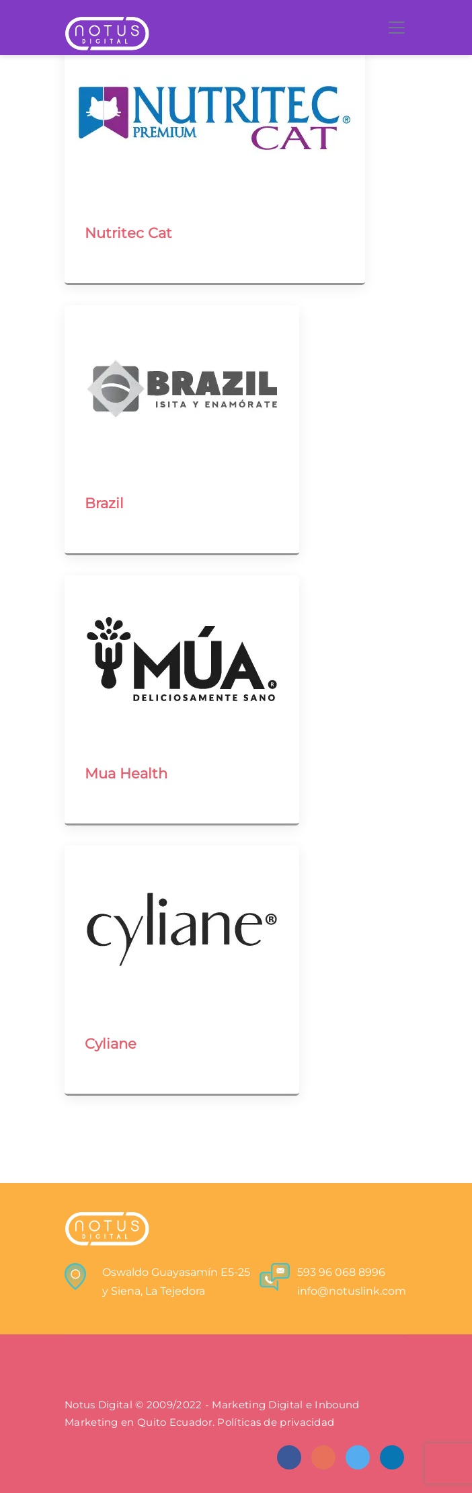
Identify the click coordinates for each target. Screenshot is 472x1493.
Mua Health (126, 773)
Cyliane (110, 1043)
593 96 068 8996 (341, 1272)
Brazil (104, 503)
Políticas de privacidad (275, 1422)
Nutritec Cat (128, 232)
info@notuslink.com (351, 1291)
